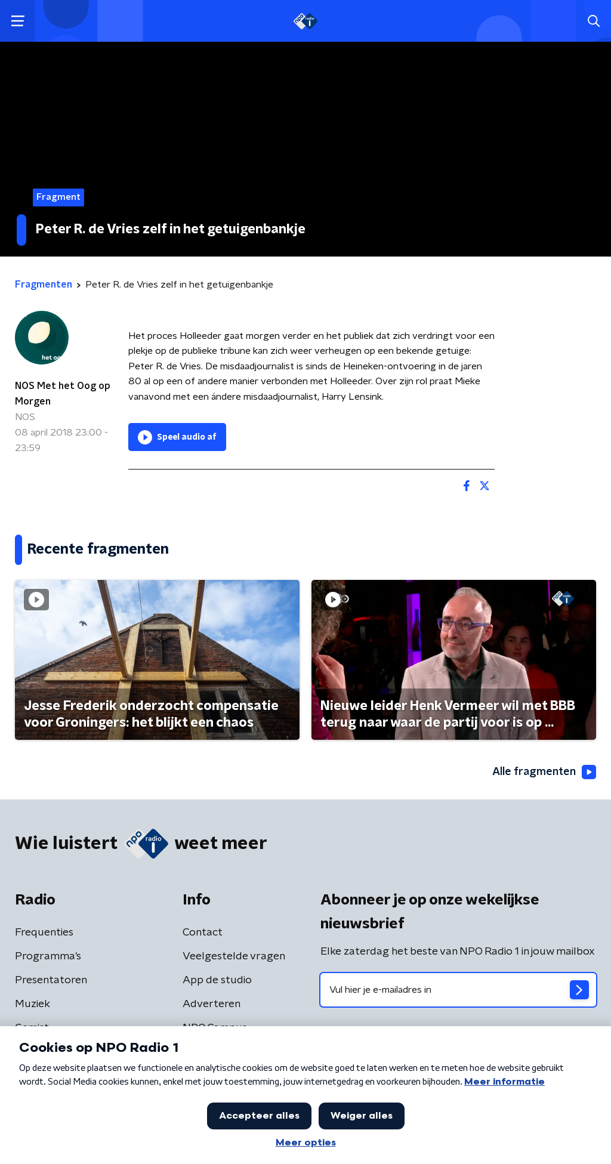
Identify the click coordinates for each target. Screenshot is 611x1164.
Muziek (32, 1004)
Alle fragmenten (544, 772)
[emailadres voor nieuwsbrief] (458, 989)
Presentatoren (51, 980)
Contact (203, 932)
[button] (17, 21)
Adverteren (211, 1004)
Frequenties (44, 932)
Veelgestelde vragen (234, 956)
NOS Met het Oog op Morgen (62, 393)
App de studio (217, 980)
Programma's (48, 956)
